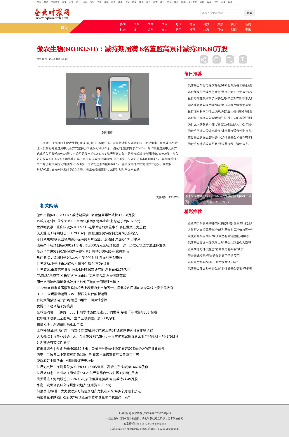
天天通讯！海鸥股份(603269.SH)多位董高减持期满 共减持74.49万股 (87, 379)
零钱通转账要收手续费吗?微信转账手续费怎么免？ (221, 105)
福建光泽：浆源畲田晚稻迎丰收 (60, 324)
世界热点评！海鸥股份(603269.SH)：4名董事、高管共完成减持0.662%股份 (92, 367)
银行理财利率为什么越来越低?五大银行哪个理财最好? (223, 111)
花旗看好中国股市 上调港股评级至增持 (65, 361)
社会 (123, 29)
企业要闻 (192, 2)
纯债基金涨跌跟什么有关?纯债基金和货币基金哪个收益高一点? (83, 397)
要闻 (123, 24)
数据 (134, 2)
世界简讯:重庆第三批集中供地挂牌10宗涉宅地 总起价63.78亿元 (83, 270)
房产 (148, 2)
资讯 (248, 29)
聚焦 (220, 24)
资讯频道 (55, 2)
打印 (217, 59)
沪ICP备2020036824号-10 (157, 413)
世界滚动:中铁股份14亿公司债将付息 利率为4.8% (73, 263)
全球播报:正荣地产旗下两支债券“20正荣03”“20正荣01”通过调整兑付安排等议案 (95, 330)
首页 (39, 2)
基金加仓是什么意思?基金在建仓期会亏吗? (215, 249)
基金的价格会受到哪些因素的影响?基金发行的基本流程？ (225, 223)
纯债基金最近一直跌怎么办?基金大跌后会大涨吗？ (221, 242)
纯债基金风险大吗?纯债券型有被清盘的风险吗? (218, 236)
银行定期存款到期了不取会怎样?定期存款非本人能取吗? (224, 98)
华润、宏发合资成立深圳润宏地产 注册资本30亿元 (74, 385)
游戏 (151, 29)
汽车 (216, 2)
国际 (165, 24)
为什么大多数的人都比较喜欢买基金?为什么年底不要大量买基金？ (231, 124)
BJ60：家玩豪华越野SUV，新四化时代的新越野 (72, 294)
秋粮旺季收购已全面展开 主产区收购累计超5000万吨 (76, 318)
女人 (165, 29)
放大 (230, 59)
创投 (71, 2)
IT (135, 29)
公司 (127, 2)
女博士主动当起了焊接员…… (58, 306)
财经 (46, 2)
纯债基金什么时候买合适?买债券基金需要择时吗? (220, 268)
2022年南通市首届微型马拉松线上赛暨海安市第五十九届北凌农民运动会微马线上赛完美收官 (105, 288)
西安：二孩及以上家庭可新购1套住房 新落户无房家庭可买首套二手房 (88, 355)
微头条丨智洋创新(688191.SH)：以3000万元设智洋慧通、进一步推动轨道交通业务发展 (101, 245)
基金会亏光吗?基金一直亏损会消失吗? (213, 262)
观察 (106, 2)
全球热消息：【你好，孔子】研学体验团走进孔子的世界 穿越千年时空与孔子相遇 (97, 312)
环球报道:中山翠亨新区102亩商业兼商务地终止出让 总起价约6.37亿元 (88, 221)
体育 (202, 2)
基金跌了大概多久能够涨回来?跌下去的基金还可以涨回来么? (227, 117)
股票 (183, 2)
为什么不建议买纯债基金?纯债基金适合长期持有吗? (221, 130)
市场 (169, 2)
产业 (78, 2)
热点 (209, 2)
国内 (151, 24)
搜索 (249, 13)
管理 (92, 2)
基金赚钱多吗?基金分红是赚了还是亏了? (214, 255)
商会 (120, 2)
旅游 (223, 2)
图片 (234, 24)
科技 (206, 24)
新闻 (248, 24)
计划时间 (68, 179)
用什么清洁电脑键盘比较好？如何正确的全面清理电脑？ (78, 282)
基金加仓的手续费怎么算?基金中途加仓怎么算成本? (221, 92)
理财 (176, 2)
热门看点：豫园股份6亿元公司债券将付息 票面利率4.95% (79, 257)
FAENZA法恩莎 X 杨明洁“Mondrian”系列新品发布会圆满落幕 (81, 276)
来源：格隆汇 (62, 59)
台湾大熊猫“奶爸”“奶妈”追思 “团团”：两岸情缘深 (72, 300)
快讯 (141, 2)
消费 (113, 2)
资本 (99, 2)
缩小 (243, 59)
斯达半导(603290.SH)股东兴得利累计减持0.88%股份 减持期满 (83, 251)
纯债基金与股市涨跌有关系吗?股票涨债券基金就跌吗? (223, 85)
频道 (230, 2)
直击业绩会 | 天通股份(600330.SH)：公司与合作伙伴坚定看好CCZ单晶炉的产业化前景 (101, 348)
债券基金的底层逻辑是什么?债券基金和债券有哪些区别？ (225, 137)
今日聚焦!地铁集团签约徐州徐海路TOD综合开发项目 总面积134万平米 (89, 239)
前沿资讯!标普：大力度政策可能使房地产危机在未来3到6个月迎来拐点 (89, 391)
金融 (85, 2)
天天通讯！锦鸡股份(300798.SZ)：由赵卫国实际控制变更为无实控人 (87, 233)
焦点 (192, 24)
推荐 (192, 29)
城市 (155, 2)
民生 (137, 24)
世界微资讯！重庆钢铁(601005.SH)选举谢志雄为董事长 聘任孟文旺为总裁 (91, 227)
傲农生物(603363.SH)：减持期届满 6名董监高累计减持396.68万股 (86, 215)
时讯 (178, 24)
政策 (64, 2)
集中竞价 (55, 179)
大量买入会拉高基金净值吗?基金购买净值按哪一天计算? (224, 229)
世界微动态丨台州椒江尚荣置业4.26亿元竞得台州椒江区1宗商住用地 (87, 373)
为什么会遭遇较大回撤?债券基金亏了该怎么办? (218, 143)
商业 (162, 2)
